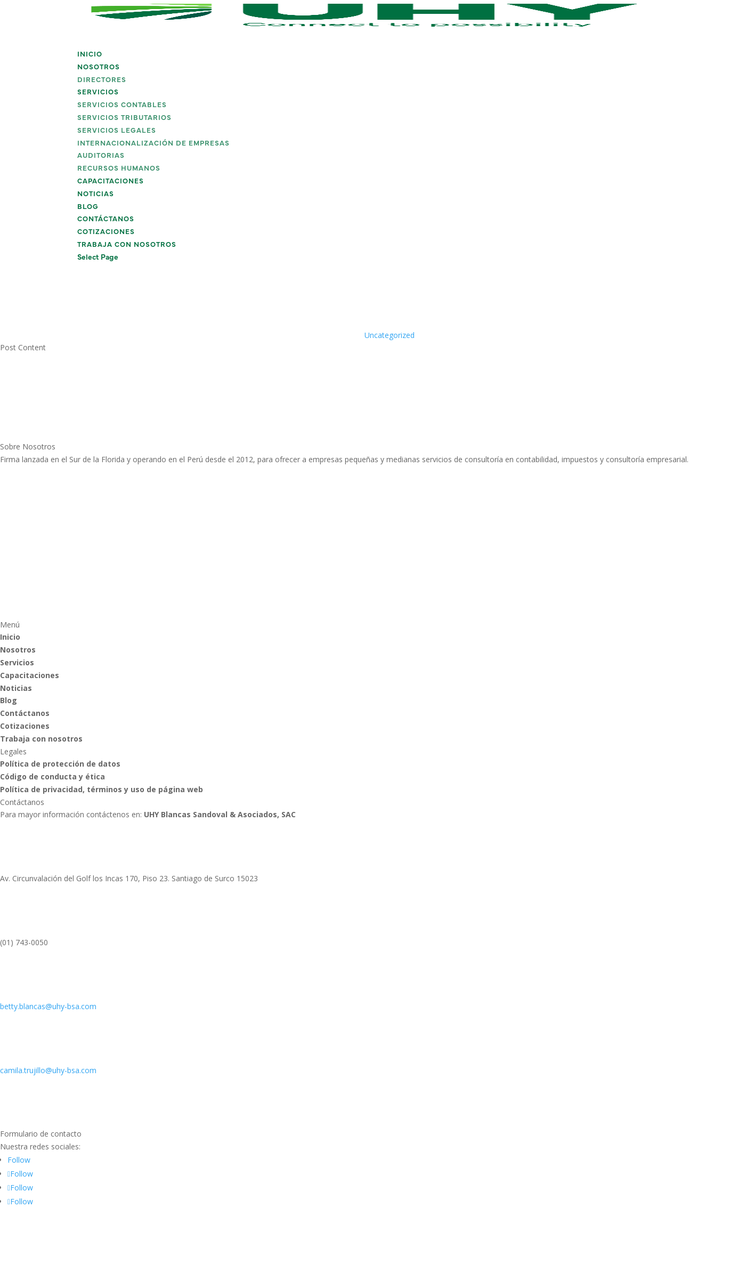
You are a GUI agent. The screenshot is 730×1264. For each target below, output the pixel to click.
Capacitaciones (110, 181)
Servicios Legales (116, 130)
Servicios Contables (122, 105)
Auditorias (101, 155)
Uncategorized (389, 335)
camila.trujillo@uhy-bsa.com (48, 1070)
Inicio (89, 54)
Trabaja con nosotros (126, 244)
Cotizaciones (106, 232)
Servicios (98, 92)
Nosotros (98, 67)
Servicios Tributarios (124, 118)
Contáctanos (105, 219)
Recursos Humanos (118, 168)
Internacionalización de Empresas (153, 143)
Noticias (95, 194)
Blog (88, 207)
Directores (101, 80)
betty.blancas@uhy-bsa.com (48, 1006)
